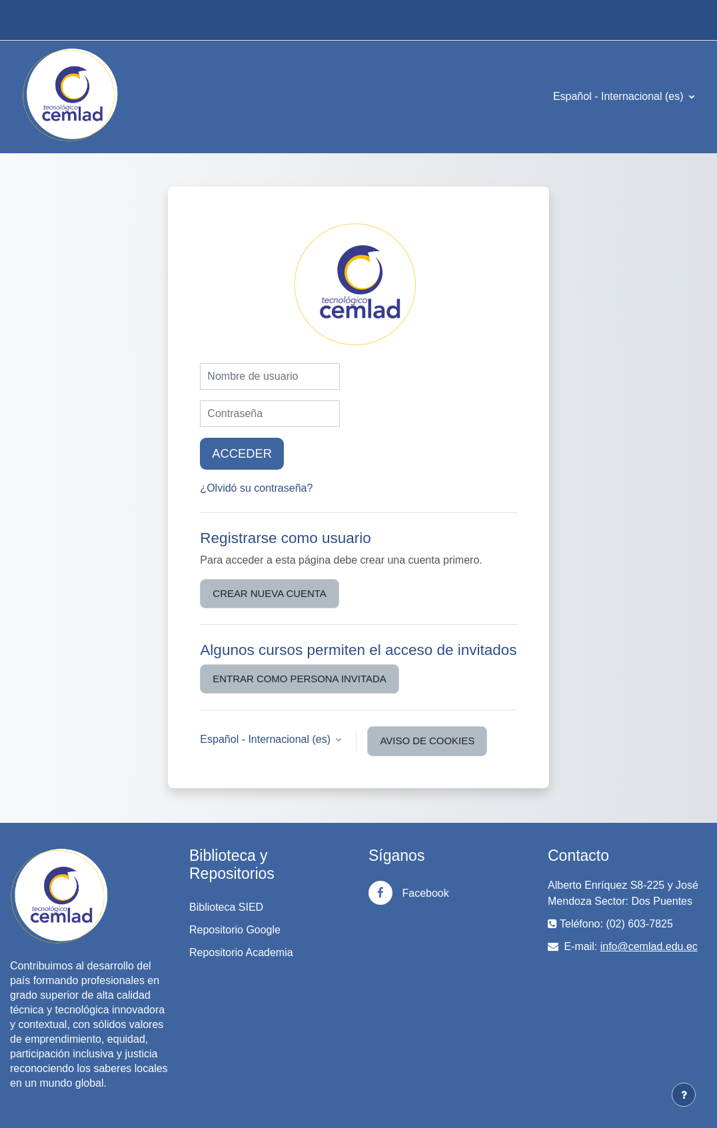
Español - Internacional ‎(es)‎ (619, 96)
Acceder (242, 453)
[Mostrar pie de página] (684, 1095)
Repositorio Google (235, 929)
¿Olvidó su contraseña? (256, 488)
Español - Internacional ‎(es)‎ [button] (266, 739)
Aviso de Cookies (427, 740)
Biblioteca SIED (226, 907)
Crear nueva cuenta (269, 593)
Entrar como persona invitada (299, 678)
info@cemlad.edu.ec (649, 946)
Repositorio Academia (241, 952)
